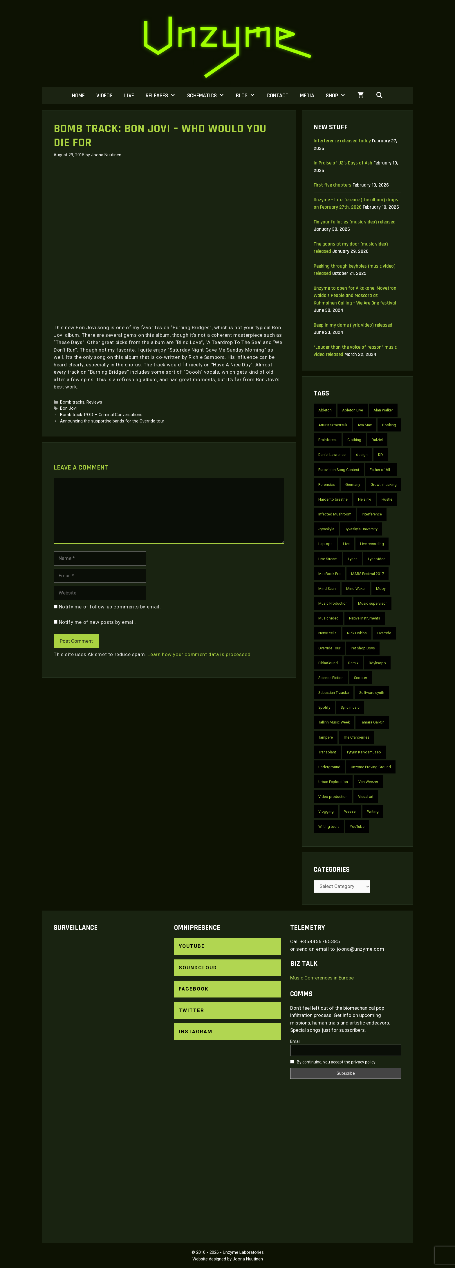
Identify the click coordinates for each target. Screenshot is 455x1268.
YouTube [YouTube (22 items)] (357, 826)
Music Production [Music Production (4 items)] (333, 603)
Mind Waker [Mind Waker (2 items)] (356, 588)
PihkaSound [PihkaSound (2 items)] (328, 663)
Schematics (208, 95)
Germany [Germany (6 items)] (352, 484)
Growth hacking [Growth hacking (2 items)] (384, 484)
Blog (248, 95)
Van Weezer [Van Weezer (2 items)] (368, 782)
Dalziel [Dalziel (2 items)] (377, 440)
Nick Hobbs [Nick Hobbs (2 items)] (357, 633)
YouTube (192, 946)
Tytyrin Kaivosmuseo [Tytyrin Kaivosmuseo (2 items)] (363, 752)
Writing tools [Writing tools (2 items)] (329, 826)
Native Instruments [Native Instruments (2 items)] (364, 618)
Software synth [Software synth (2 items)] (371, 692)
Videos (104, 95)
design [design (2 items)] (362, 454)
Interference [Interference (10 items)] (372, 514)
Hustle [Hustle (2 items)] (387, 499)
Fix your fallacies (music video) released (355, 222)
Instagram (195, 1031)
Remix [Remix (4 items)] (353, 663)
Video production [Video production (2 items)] (333, 796)
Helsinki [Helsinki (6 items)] (364, 499)
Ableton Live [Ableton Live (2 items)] (352, 410)
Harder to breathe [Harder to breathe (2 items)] (333, 499)
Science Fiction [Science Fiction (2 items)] (331, 678)
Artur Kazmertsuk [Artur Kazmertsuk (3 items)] (332, 425)
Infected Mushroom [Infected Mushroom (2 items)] (334, 514)
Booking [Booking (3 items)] (389, 425)
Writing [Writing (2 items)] (373, 811)
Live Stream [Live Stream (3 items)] (327, 559)
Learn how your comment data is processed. (199, 654)
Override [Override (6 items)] (384, 633)
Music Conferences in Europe (322, 978)
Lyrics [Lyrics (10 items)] (353, 559)
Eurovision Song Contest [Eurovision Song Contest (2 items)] (338, 470)
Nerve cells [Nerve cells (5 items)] (327, 633)
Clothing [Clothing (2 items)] (354, 440)
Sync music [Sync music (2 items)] (350, 707)
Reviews (94, 402)
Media (307, 95)
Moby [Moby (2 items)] (381, 588)
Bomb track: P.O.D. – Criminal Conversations (101, 414)
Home (78, 95)
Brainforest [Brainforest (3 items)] (327, 440)
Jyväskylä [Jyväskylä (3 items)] (326, 529)
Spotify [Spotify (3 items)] (324, 707)
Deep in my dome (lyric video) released (353, 325)
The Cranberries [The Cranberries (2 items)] (356, 737)
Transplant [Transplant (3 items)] (327, 752)
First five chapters (332, 185)
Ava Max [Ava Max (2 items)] (365, 425)
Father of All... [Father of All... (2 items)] (381, 470)
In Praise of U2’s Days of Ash (343, 163)
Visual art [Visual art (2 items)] (365, 796)
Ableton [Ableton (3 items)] (325, 410)
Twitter (191, 1010)
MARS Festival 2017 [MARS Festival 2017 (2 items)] (367, 574)
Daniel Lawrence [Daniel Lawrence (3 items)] (332, 454)
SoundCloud (198, 967)
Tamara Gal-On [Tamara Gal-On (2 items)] (372, 722)
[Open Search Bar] (379, 95)
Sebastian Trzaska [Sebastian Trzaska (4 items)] (333, 692)
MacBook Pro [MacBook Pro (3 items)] (329, 574)
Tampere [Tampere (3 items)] (325, 737)
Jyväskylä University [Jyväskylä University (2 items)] (361, 529)
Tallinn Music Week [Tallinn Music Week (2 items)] (334, 722)
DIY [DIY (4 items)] (380, 454)
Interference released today (342, 141)
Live (129, 95)
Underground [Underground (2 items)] (329, 767)
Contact (277, 95)
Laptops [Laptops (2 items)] (325, 544)
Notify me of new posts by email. (97, 622)
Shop (338, 95)
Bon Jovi (68, 408)
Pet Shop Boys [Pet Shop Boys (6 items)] (363, 648)
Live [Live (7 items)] (346, 544)
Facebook (194, 989)
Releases (163, 95)
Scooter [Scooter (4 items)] (360, 678)
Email (295, 1041)
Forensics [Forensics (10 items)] (326, 484)
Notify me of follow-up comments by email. (110, 607)
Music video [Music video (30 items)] (328, 618)
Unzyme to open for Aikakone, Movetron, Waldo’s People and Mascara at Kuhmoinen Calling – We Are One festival (356, 295)
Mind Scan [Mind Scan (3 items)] (327, 588)
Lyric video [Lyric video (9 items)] (377, 559)
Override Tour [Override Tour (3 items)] (329, 648)
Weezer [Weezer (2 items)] (350, 811)
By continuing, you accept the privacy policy (332, 1062)
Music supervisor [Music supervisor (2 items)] (372, 603)
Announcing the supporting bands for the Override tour (112, 421)
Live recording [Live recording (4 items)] (372, 544)
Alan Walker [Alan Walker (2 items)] (383, 410)
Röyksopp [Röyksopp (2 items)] (377, 663)
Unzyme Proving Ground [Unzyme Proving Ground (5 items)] (371, 767)
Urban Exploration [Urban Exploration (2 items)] (333, 782)
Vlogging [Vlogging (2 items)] (326, 811)
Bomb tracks (72, 402)
